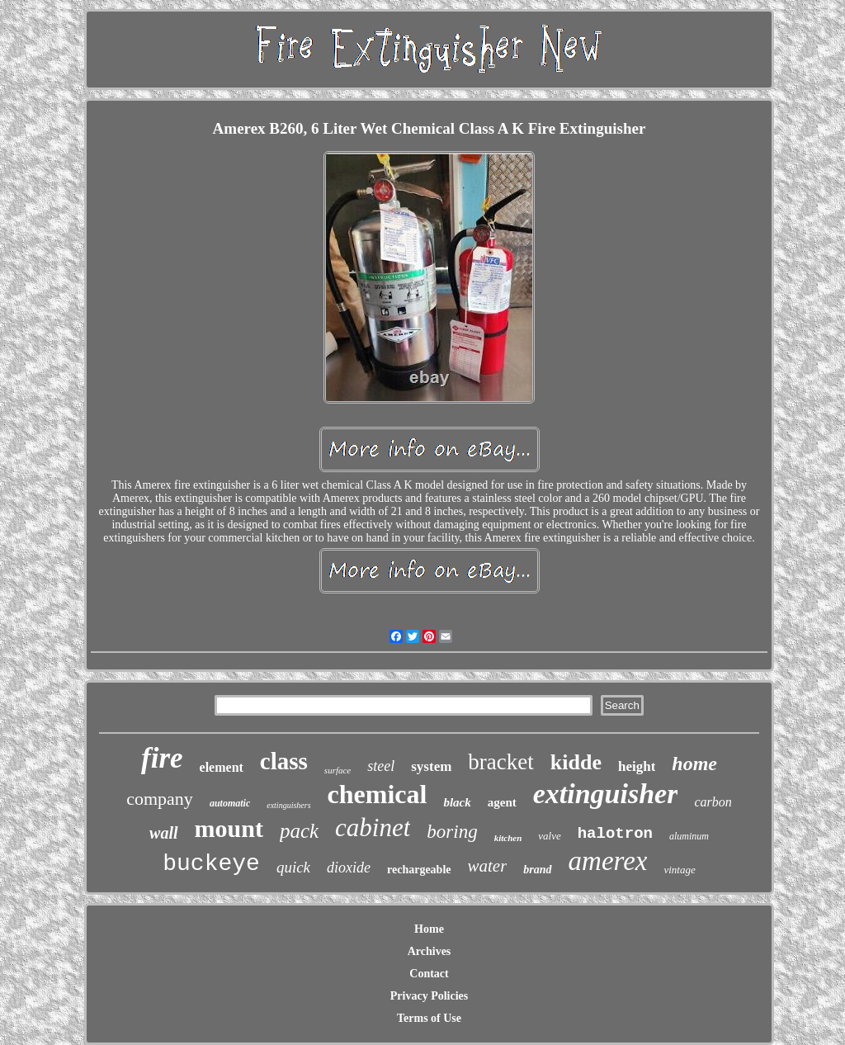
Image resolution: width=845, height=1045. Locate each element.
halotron (615, 834)
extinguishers (288, 805)
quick (293, 867)
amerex (608, 861)
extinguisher (605, 793)
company (159, 798)
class (284, 761)
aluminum (689, 836)
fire (162, 758)
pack (299, 831)
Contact (428, 973)
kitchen (508, 838)
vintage (679, 869)
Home (429, 929)
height (636, 766)
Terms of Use (429, 1018)
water (487, 866)
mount (229, 828)
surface (337, 770)
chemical (377, 794)
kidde (576, 762)
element (221, 767)
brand (537, 869)
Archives (429, 951)
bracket (500, 761)
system (431, 766)
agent (502, 802)
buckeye (211, 864)
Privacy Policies (429, 996)
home (694, 763)
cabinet (372, 827)
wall (163, 833)
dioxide (349, 867)
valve (549, 836)
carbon (712, 802)
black (456, 802)
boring (452, 831)
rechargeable (419, 869)
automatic (230, 803)
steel (380, 766)
